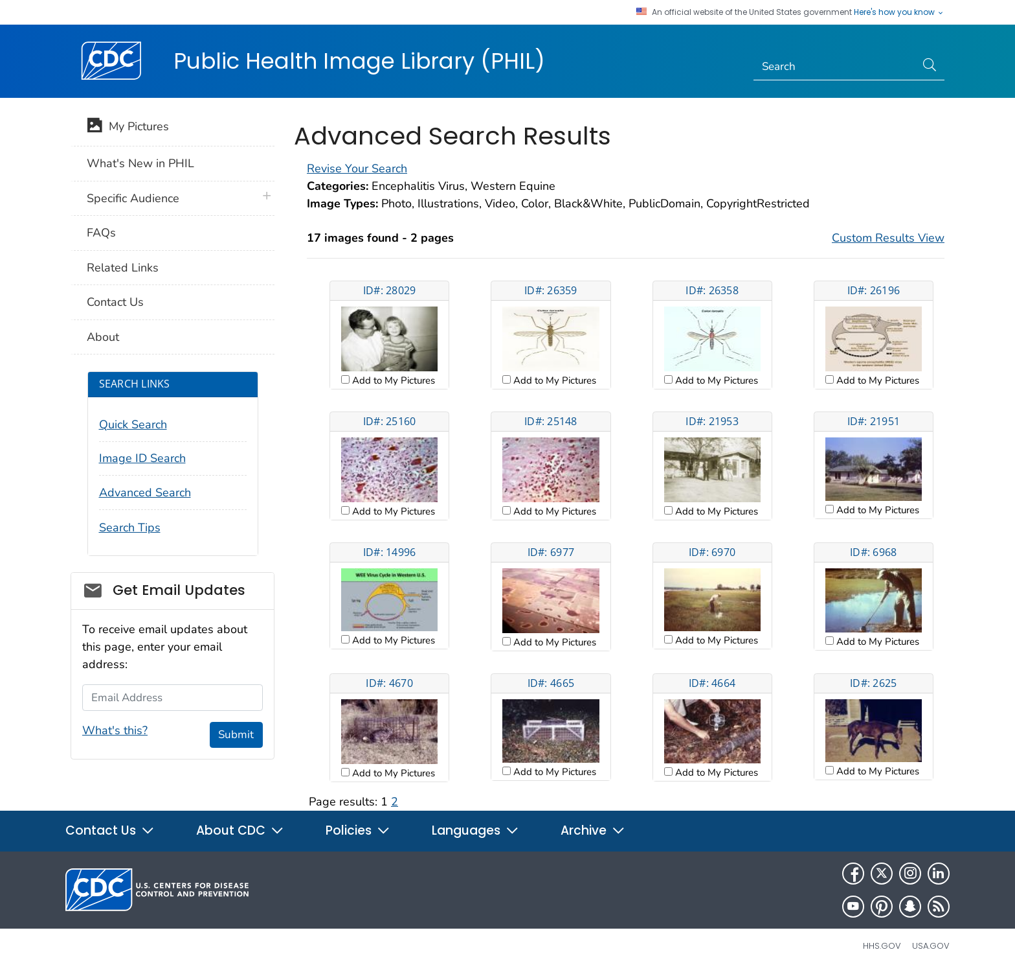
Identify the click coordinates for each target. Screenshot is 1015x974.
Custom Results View (888, 238)
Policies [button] (358, 830)
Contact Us (115, 302)
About (103, 337)
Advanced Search (145, 492)
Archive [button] (593, 830)
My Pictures (128, 127)
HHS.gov (882, 946)
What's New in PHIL (140, 163)
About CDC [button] (240, 830)
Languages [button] (475, 830)
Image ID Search (142, 458)
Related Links (123, 267)
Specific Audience (133, 198)
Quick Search (133, 424)
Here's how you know (899, 12)
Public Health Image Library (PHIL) (359, 61)
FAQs (101, 232)
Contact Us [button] (110, 830)
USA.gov (931, 946)
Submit (236, 734)
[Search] (834, 66)
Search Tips (130, 527)
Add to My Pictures (392, 380)
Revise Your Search (357, 168)
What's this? (115, 730)
